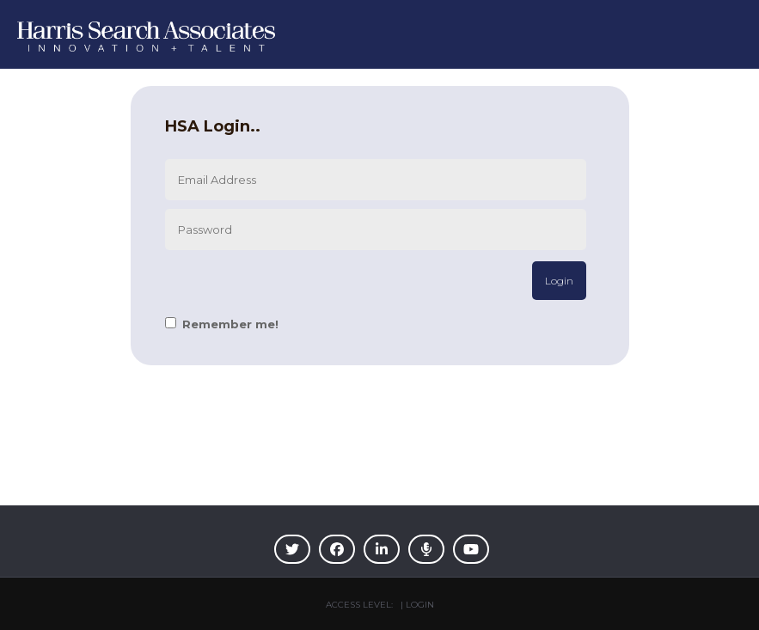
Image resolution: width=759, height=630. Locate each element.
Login (559, 280)
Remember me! (230, 324)
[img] (292, 549)
